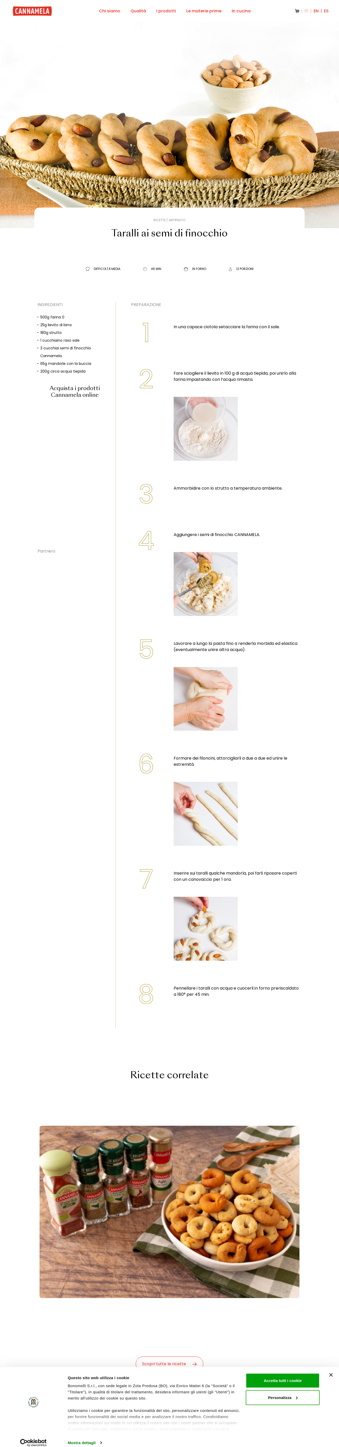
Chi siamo (109, 11)
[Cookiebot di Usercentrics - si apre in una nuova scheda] (33, 1437)
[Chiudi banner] (331, 1369)
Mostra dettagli (82, 1437)
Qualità (138, 11)
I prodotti (166, 11)
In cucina (241, 11)
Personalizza (283, 1392)
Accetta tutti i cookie (283, 1374)
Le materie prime (203, 11)
